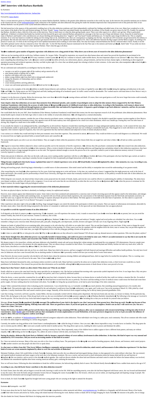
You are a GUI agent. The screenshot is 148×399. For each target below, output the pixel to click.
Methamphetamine (29, 318)
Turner (56, 30)
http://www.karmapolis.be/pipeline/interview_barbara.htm (20, 13)
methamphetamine (28, 22)
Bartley (19, 312)
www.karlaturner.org (90, 390)
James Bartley (14, 17)
